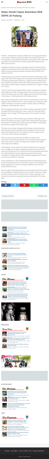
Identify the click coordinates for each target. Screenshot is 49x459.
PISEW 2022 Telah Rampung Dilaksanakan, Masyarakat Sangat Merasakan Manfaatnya (18, 266)
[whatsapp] (33, 185)
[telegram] (43, 185)
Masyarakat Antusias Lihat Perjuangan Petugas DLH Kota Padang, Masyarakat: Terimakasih (17, 228)
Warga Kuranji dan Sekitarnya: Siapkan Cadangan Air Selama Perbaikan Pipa (17, 421)
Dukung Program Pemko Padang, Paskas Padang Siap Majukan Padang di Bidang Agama (17, 240)
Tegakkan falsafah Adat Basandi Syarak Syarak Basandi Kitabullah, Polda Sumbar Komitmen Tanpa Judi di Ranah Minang (18, 295)
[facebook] (5, 185)
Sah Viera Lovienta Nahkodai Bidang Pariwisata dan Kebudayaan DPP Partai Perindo (17, 255)
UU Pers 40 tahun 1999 (25, 451)
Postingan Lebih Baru (8, 196)
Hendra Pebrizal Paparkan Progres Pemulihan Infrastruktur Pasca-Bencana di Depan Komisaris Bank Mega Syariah (18, 428)
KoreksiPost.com (26, 456)
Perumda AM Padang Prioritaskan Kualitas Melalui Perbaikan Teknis (18, 433)
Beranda (7, 451)
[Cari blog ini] (47, 2)
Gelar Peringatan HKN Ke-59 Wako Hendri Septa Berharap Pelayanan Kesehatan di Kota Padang (19, 234)
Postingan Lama (42, 196)
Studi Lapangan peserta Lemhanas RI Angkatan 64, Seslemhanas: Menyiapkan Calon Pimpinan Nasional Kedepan (17, 283)
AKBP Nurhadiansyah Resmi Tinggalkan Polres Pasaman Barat (17, 398)
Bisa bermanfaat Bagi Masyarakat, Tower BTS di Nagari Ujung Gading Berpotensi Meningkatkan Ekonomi (19, 405)
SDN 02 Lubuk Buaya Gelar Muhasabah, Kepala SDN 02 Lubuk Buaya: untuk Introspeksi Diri (17, 333)
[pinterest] (24, 185)
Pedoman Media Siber (38, 451)
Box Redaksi (14, 451)
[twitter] (15, 185)
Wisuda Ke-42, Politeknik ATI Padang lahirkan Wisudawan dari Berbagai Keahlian (19, 338)
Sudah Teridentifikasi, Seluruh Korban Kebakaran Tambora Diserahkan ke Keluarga (18, 288)
